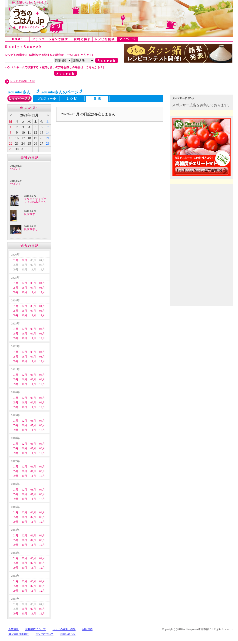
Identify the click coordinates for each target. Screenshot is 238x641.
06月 (24, 287)
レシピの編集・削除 (22, 81)
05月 (15, 287)
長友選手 (29, 214)
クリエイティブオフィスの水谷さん (35, 200)
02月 (24, 260)
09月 (15, 292)
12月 (42, 292)
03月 (33, 283)
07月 (33, 287)
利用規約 (87, 629)
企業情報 (13, 629)
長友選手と (31, 229)
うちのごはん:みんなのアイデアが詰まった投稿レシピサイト (119, 18)
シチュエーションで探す (50, 39)
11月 (33, 292)
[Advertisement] (202, 216)
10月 (24, 292)
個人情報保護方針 (18, 634)
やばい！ (15, 168)
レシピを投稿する (105, 39)
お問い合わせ (68, 634)
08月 (42, 287)
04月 (42, 283)
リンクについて (44, 634)
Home (17, 39)
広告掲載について (35, 629)
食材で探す (82, 39)
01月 (15, 260)
